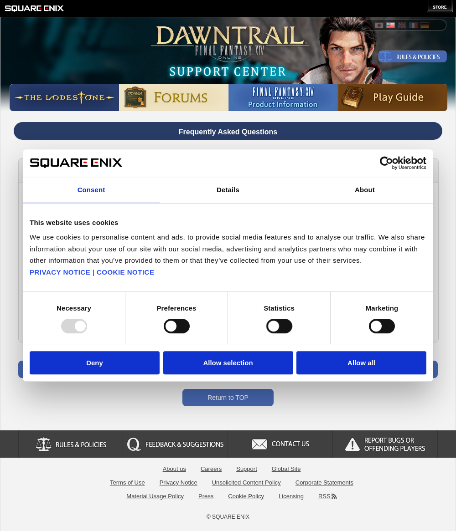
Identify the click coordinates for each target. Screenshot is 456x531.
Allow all (361, 363)
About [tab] (365, 190)
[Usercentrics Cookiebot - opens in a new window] (386, 163)
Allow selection (228, 363)
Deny (94, 363)
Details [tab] (228, 190)
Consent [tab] (91, 190)
